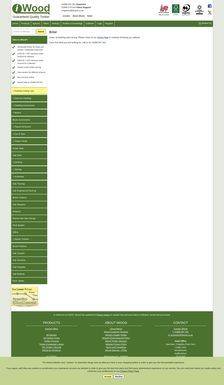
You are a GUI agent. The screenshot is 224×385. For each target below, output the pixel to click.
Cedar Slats (18, 148)
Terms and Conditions (116, 347)
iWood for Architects (51, 350)
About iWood (78, 16)
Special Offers (51, 329)
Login (99, 23)
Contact (67, 16)
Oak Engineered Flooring (24, 191)
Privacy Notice (103, 315)
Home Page (102, 37)
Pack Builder (18, 225)
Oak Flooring (19, 184)
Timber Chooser (51, 341)
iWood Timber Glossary (116, 341)
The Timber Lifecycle (51, 347)
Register (109, 23)
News (89, 16)
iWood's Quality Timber (116, 335)
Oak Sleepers (19, 204)
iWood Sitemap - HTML (116, 350)
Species (36, 23)
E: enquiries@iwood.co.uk (180, 335)
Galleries (90, 23)
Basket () (204, 23)
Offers (46, 23)
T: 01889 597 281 (180, 332)
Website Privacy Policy (116, 344)
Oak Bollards (19, 274)
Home (15, 23)
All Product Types (51, 338)
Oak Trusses (18, 253)
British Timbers (20, 197)
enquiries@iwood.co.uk (73, 10)
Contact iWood (181, 329)
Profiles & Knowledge (73, 23)
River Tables (18, 281)
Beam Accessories (21, 120)
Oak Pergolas (19, 267)
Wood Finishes (20, 246)
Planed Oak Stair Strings (24, 218)
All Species (51, 335)
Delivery (55, 23)
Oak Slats (17, 155)
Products (25, 23)
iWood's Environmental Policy (116, 338)
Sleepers (17, 211)
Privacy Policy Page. (130, 371)
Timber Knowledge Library (51, 344)
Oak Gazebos (19, 260)
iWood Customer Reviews (116, 332)
